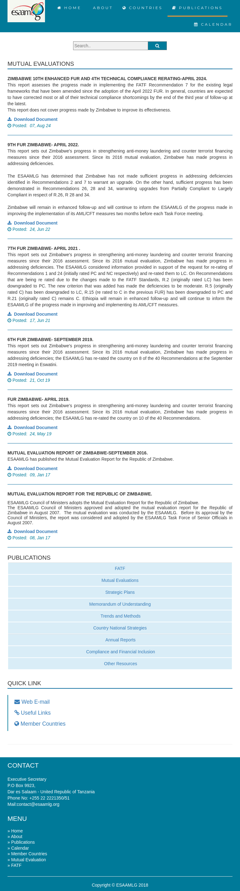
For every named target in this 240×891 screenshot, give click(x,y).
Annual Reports (120, 639)
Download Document (33, 119)
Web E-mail (32, 702)
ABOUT (102, 7)
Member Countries (40, 724)
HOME (69, 7)
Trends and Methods (120, 616)
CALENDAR (213, 24)
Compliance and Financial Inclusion (120, 651)
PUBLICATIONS (197, 7)
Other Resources (120, 663)
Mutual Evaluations (120, 580)
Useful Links (32, 713)
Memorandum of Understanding (120, 604)
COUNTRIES (142, 7)
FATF (120, 568)
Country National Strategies (120, 627)
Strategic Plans (120, 592)
